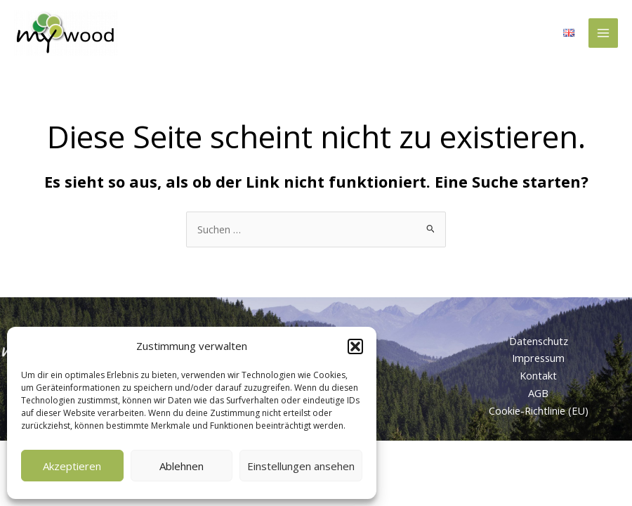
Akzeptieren (72, 466)
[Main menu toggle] (603, 33)
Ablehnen (181, 466)
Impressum (538, 358)
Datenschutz (538, 341)
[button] (355, 346)
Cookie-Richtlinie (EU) (538, 410)
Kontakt (538, 375)
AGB (538, 393)
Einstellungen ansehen (301, 466)
